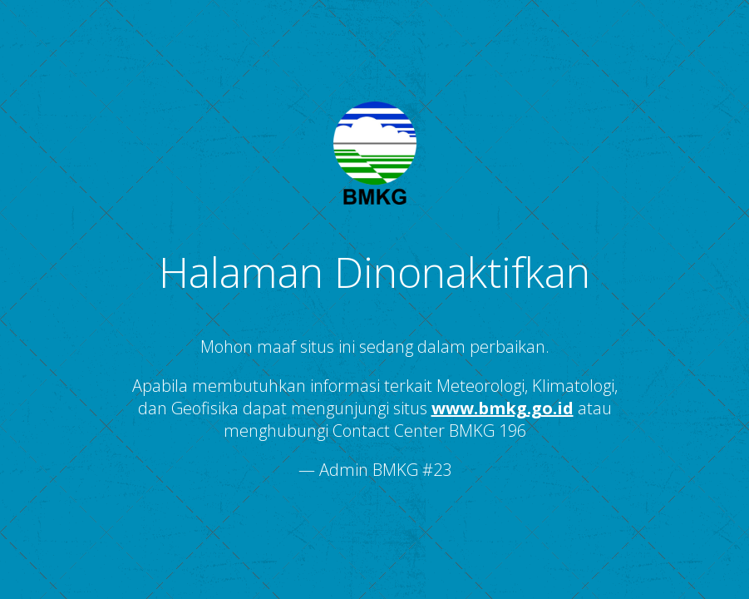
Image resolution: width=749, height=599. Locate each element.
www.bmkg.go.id (502, 408)
